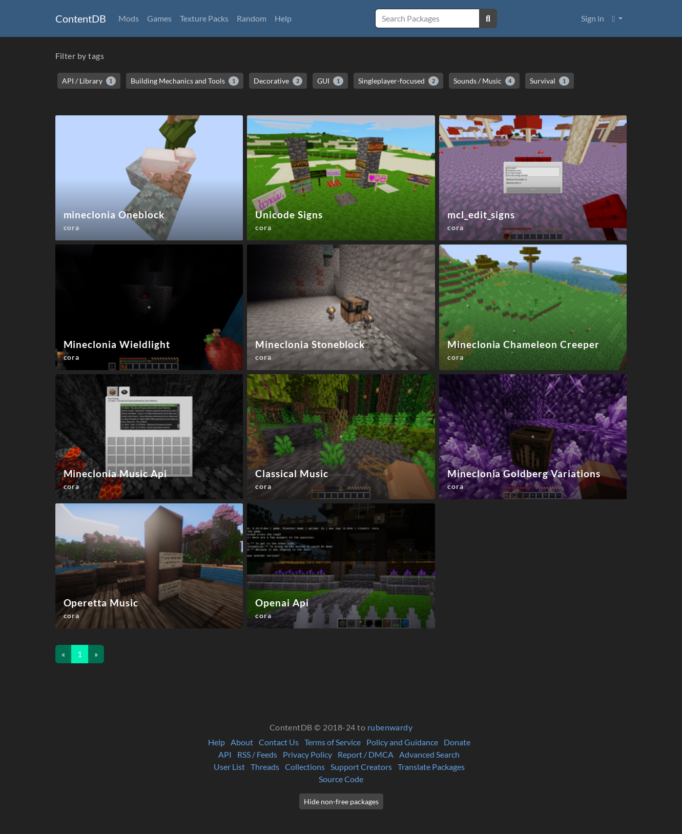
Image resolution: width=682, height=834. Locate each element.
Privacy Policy (307, 754)
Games (159, 18)
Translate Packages (431, 766)
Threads (265, 766)
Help (283, 18)
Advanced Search (429, 754)
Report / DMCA (366, 754)
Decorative (278, 81)
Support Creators (361, 766)
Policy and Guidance (402, 742)
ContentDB (80, 18)
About (242, 742)
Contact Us (279, 742)
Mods (128, 18)
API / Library (89, 81)
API (225, 754)
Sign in (592, 18)
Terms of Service (332, 742)
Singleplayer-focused (398, 81)
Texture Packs (204, 18)
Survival (549, 81)
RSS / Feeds (257, 754)
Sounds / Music (484, 81)
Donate (457, 742)
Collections (305, 766)
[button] (617, 18)
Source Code (341, 779)
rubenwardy (390, 727)
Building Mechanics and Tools (185, 81)
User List (229, 766)
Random (251, 18)
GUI (330, 81)
